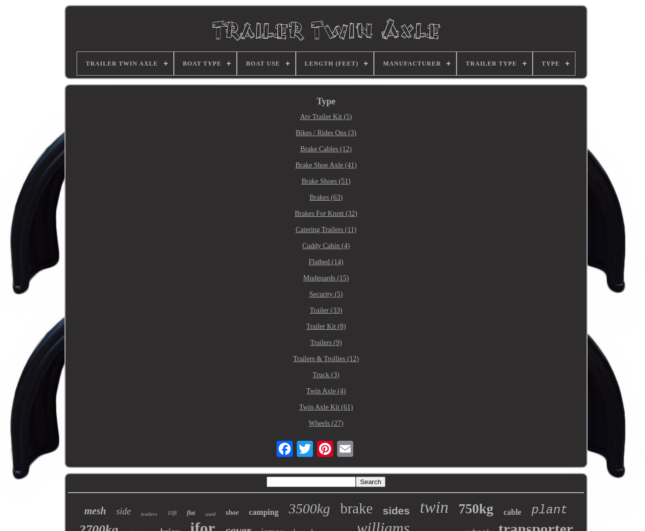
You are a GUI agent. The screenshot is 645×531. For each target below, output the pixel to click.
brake (356, 508)
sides (396, 510)
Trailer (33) (326, 310)
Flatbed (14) (326, 262)
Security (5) (326, 294)
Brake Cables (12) (326, 149)
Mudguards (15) (326, 278)
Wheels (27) (326, 423)
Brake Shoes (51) (325, 181)
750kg (476, 508)
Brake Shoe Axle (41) (326, 165)
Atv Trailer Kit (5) (326, 117)
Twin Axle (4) (326, 391)
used (210, 514)
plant (550, 510)
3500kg (309, 508)
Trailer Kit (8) (326, 326)
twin (434, 507)
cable (512, 512)
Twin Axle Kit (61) (326, 407)
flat (191, 512)
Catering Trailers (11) (326, 229)
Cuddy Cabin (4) (326, 246)
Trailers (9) (326, 342)
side (123, 511)
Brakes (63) (326, 197)
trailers (149, 514)
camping (264, 512)
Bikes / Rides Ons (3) (326, 133)
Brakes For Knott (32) (326, 213)
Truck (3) (326, 375)
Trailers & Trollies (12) (326, 359)
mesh (95, 510)
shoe (232, 512)
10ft (172, 512)
